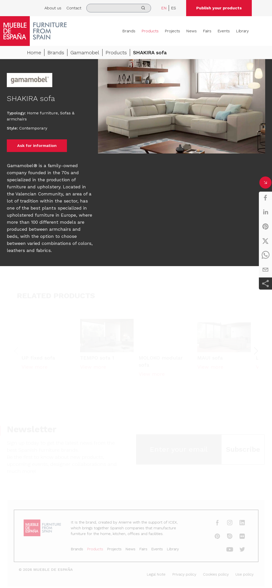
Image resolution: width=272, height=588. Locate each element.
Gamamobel (84, 52)
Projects (172, 31)
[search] (118, 8)
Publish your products (219, 8)
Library (242, 31)
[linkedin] (265, 212)
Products (150, 31)
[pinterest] (265, 226)
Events (223, 31)
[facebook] (265, 198)
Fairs (207, 31)
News (191, 31)
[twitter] (265, 241)
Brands (128, 31)
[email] (265, 270)
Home (34, 52)
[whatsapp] (265, 255)
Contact (73, 8)
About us (52, 8)
